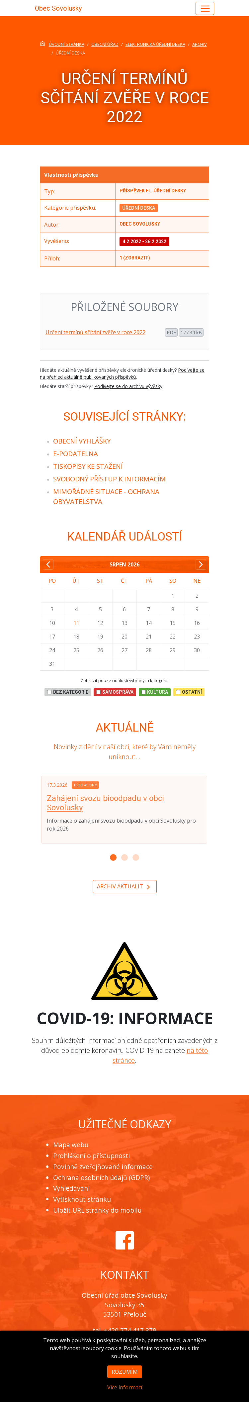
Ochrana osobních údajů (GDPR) (101, 1177)
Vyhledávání (71, 1188)
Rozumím (125, 1386)
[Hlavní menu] (205, 8)
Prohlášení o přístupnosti (91, 1155)
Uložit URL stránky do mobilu (97, 1210)
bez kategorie (67, 692)
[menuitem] (82, 441)
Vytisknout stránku (82, 1199)
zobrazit (136, 257)
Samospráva (114, 692)
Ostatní (189, 692)
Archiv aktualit (124, 887)
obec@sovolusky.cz (136, 1340)
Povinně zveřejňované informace (103, 1166)
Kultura (154, 692)
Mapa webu (70, 1144)
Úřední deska (138, 208)
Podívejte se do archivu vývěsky (128, 386)
